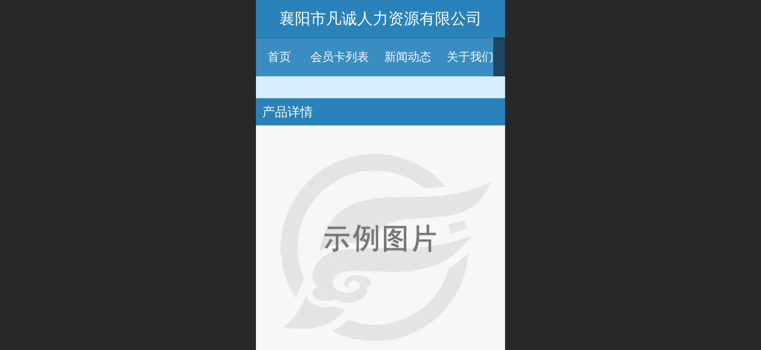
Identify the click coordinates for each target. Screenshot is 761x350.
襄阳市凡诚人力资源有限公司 (380, 18)
